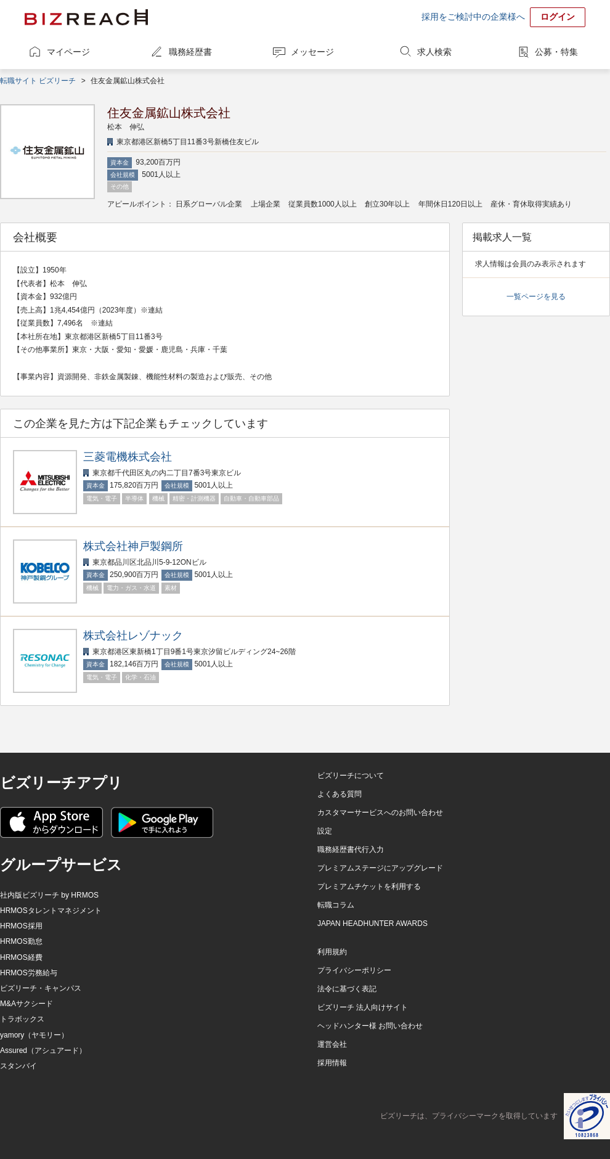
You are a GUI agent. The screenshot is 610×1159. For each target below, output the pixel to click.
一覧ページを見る (536, 296)
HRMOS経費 (21, 957)
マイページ (68, 52)
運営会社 (332, 1044)
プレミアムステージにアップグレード (380, 868)
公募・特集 (556, 52)
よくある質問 (339, 794)
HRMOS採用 (21, 926)
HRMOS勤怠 (21, 941)
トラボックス (22, 1019)
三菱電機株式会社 (127, 457)
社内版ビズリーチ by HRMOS (49, 895)
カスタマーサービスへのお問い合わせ (380, 812)
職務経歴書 (190, 52)
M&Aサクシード (26, 1003)
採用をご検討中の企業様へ (473, 17)
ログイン (557, 17)
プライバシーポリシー (354, 970)
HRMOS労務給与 (28, 973)
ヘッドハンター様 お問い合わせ (370, 1026)
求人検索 (434, 52)
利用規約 (332, 952)
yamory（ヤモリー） (34, 1035)
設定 (324, 831)
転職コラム (335, 905)
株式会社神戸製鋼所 (133, 546)
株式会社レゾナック (133, 635)
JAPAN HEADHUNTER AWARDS (372, 923)
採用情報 (332, 1063)
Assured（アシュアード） (43, 1050)
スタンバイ (18, 1066)
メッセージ (312, 52)
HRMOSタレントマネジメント (51, 910)
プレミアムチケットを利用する (369, 886)
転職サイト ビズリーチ (38, 80)
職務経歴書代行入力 (350, 849)
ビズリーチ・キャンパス (40, 988)
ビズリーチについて (350, 775)
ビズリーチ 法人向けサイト (362, 1007)
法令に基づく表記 (346, 989)
